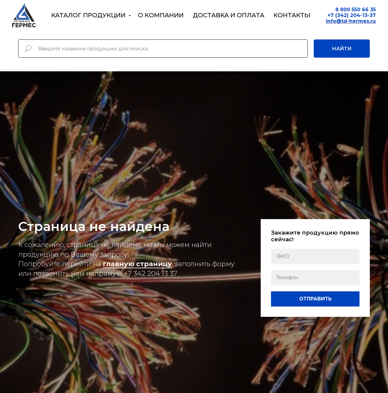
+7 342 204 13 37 (150, 273)
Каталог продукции (89, 15)
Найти (342, 49)
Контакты (291, 15)
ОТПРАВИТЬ (315, 299)
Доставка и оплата (228, 15)
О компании (161, 15)
